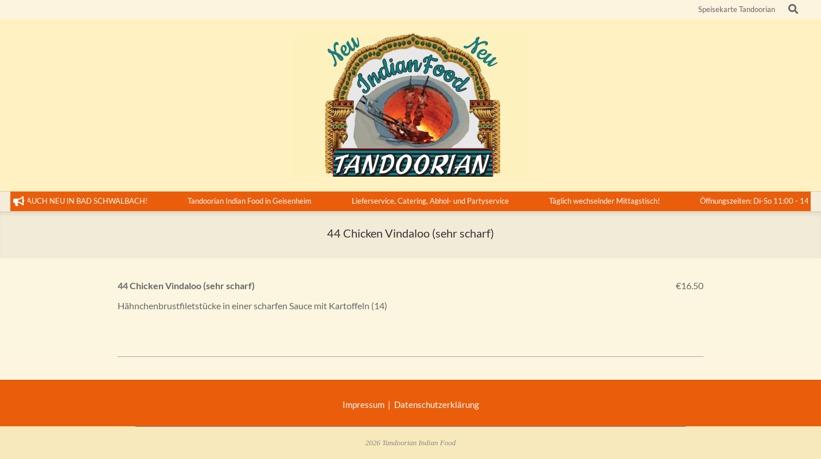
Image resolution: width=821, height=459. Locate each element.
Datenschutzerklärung (436, 404)
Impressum (365, 404)
